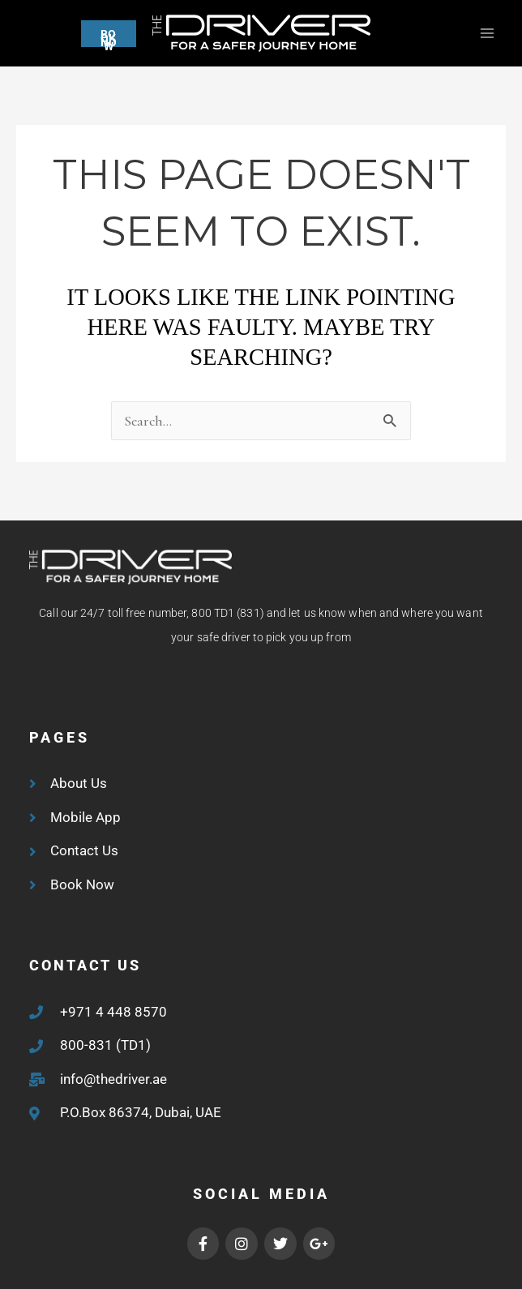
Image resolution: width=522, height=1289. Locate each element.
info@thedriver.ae (113, 1079)
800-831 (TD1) (105, 1045)
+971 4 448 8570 (113, 1012)
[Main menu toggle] (487, 34)
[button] (76, 33)
